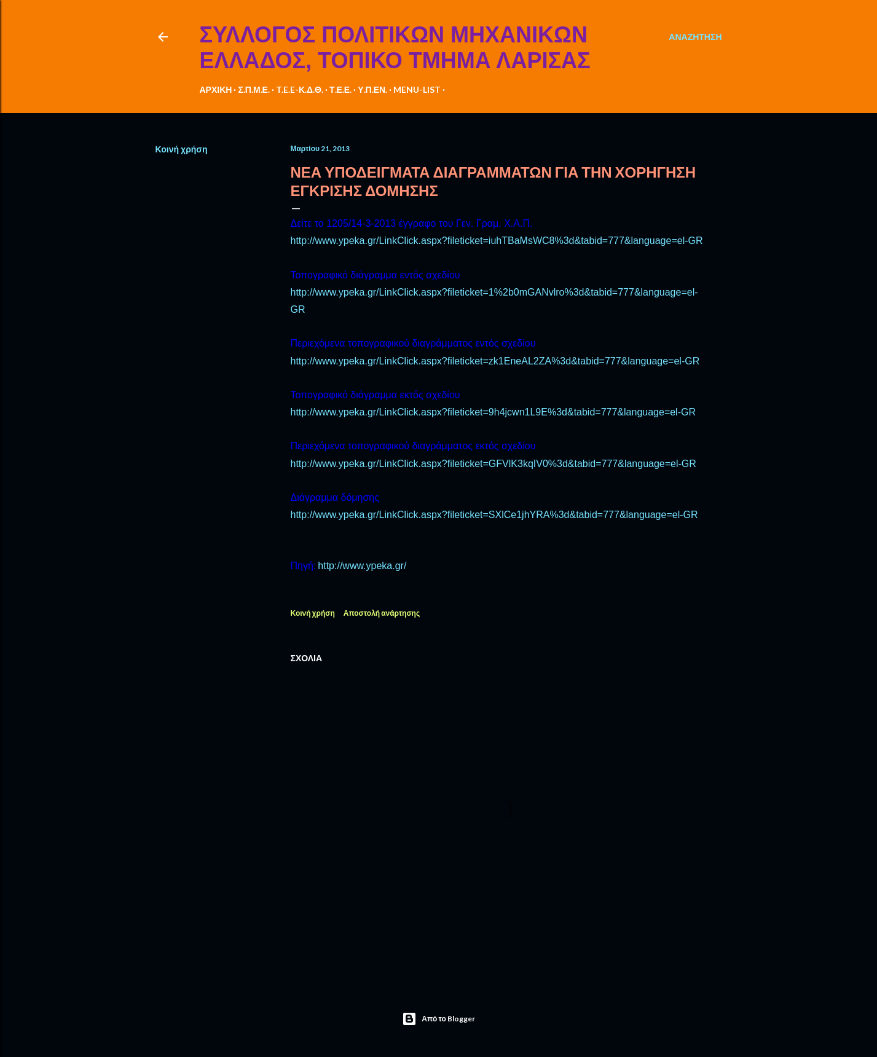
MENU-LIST (417, 89)
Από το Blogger (438, 1019)
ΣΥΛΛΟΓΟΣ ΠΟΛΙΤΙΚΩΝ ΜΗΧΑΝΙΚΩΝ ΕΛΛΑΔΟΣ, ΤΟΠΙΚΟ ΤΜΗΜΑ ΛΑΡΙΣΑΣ (395, 47)
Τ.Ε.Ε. (340, 89)
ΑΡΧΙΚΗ (216, 89)
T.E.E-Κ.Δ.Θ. (299, 89)
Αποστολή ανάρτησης (382, 613)
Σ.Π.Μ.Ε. (254, 89)
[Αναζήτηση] (695, 37)
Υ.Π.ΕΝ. (372, 89)
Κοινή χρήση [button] (181, 149)
